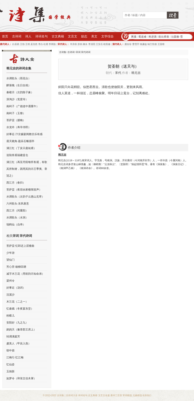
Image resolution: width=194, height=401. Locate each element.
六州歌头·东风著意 (17, 203)
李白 (40, 44)
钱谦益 (143, 44)
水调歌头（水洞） (17, 217)
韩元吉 (136, 72)
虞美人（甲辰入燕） (18, 343)
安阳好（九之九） (17, 322)
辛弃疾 (73, 44)
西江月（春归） (15, 182)
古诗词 (16, 36)
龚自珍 (128, 44)
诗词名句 (41, 36)
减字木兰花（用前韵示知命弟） (25, 273)
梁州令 (10, 280)
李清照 (91, 44)
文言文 (72, 36)
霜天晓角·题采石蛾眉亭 (20, 141)
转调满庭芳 (13, 336)
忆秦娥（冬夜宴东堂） (20, 308)
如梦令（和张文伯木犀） (21, 378)
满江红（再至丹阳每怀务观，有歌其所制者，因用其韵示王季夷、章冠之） (26, 168)
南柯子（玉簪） (15, 113)
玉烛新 (10, 371)
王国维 (161, 44)
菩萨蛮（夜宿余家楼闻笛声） (24, 189)
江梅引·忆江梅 (14, 357)
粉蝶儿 (10, 315)
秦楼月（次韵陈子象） (20, 92)
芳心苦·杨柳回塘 (16, 266)
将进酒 (152, 36)
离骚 (133, 36)
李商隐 (52, 44)
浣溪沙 (10, 294)
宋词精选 (127, 395)
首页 (5, 36)
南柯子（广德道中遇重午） (22, 106)
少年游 (10, 252)
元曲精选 (137, 395)
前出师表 (163, 36)
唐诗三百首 (116, 395)
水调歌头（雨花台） (18, 78)
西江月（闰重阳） (17, 210)
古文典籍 (58, 36)
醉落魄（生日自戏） (18, 85)
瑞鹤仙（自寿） (15, 224)
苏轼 (80, 44)
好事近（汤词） (15, 287)
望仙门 (10, 259)
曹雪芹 (135, 44)
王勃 (22, 44)
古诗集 (62, 52)
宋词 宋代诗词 (83, 52)
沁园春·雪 (177, 36)
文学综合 (107, 36)
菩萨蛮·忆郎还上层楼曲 (20, 245)
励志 (84, 36)
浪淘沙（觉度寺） (17, 99)
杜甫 (45, 44)
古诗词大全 (72, 395)
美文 (94, 36)
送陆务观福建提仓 (17, 155)
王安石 (99, 44)
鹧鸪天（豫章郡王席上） (21, 329)
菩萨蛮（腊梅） (15, 120)
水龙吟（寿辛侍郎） (18, 127)
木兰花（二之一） (17, 301)
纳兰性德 (152, 44)
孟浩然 (33, 44)
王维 (27, 44)
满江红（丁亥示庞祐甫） (21, 148)
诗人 (28, 36)
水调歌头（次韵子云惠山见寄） (25, 196)
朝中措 (10, 350)
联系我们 (147, 395)
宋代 (118, 72)
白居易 (15, 44)
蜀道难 (142, 36)
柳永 (85, 44)
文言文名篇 (104, 395)
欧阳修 (106, 44)
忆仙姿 (10, 364)
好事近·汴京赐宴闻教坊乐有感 (24, 134)
